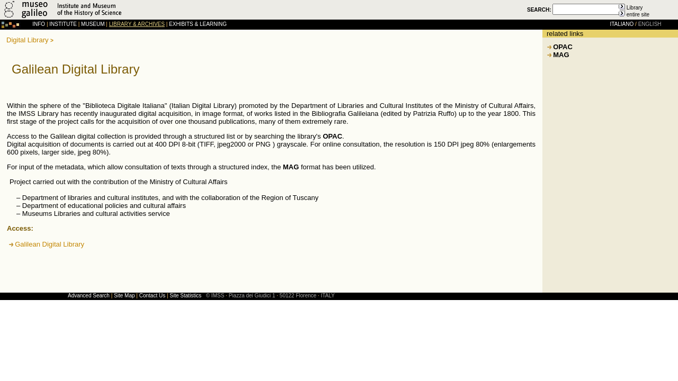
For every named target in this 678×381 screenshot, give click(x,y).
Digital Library (27, 40)
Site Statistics (185, 295)
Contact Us (152, 295)
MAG (561, 55)
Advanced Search (89, 295)
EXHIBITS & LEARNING (198, 24)
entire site (638, 14)
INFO (38, 24)
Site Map (124, 295)
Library (635, 8)
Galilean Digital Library (49, 244)
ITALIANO (622, 24)
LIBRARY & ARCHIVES (137, 24)
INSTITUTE (63, 24)
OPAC (563, 47)
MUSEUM (92, 24)
